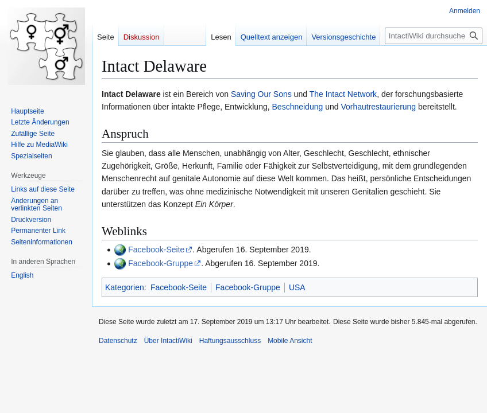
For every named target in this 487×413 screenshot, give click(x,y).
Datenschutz (118, 341)
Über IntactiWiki (168, 341)
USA (297, 287)
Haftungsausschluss (230, 341)
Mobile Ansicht (290, 341)
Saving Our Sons (261, 94)
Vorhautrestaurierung (378, 106)
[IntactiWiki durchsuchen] (433, 36)
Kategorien (124, 287)
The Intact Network (343, 94)
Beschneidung (297, 106)
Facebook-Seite (156, 249)
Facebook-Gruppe (160, 263)
